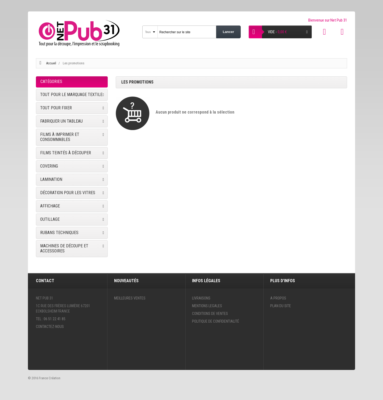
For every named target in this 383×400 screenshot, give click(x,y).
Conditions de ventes (210, 313)
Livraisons (201, 298)
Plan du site (280, 306)
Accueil (51, 63)
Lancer (228, 32)
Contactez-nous (50, 326)
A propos (278, 298)
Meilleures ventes (129, 298)
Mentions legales (207, 306)
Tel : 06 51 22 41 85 (50, 319)
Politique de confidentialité (215, 321)
